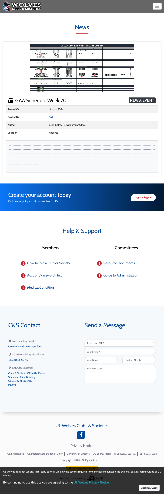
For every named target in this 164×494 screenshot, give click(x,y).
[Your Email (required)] (120, 352)
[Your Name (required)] (101, 360)
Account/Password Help (44, 275)
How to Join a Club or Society (48, 263)
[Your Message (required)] (120, 374)
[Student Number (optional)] (139, 360)
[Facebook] (82, 435)
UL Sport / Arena (102, 453)
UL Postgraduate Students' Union (45, 453)
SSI (148, 453)
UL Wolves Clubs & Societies (82, 425)
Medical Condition (40, 287)
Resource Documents (119, 263)
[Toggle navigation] (157, 6)
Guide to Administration (120, 275)
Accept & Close (149, 487)
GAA (51, 117)
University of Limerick (78, 453)
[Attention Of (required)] (120, 343)
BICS (125, 453)
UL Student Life (15, 453)
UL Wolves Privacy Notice (91, 482)
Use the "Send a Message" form (25, 346)
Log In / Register (143, 197)
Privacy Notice (82, 445)
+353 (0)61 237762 (18, 359)
